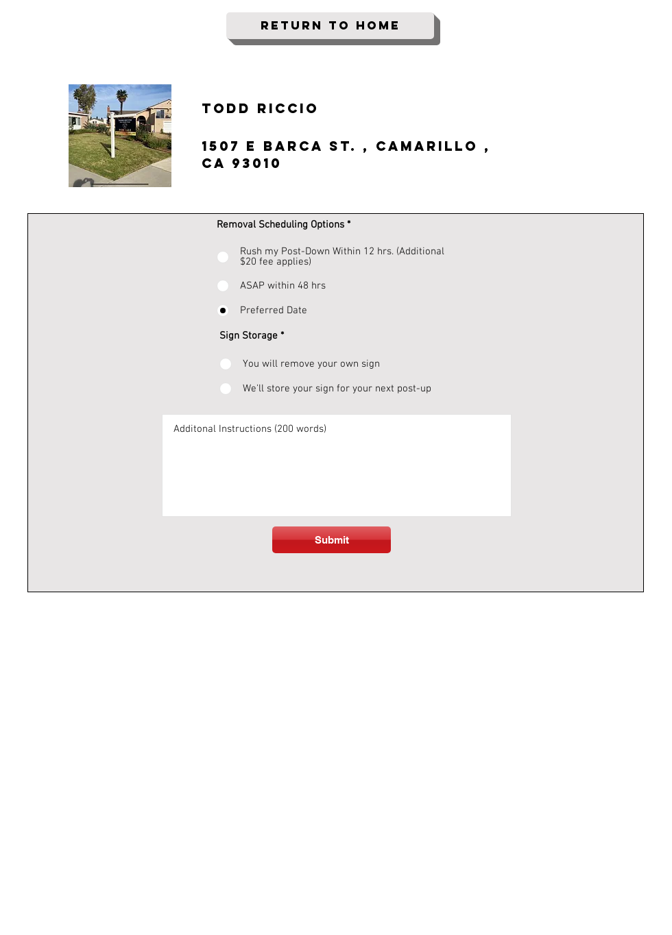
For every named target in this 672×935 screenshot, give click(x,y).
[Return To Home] (330, 25)
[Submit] (331, 539)
